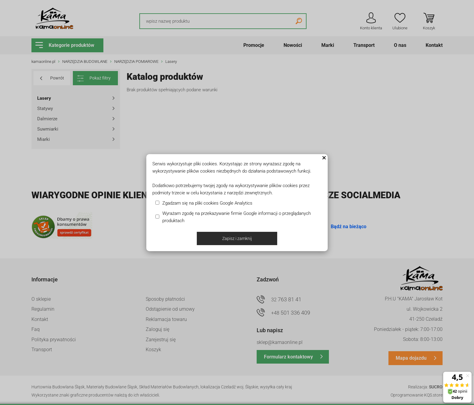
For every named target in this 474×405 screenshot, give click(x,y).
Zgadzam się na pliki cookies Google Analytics (207, 203)
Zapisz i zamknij (237, 238)
